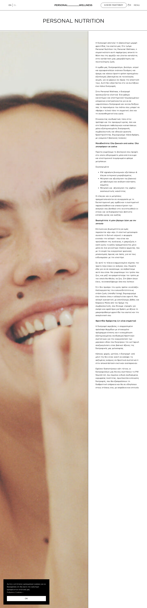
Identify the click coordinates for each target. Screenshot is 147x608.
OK (26, 598)
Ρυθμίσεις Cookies (15, 592)
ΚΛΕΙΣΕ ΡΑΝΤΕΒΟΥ (113, 5)
